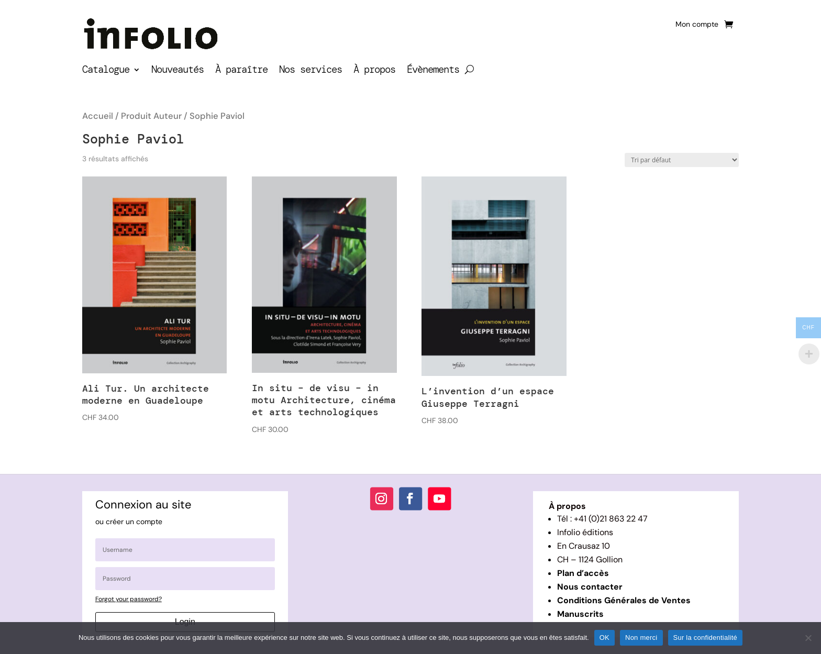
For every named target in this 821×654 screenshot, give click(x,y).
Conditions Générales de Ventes (624, 600)
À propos (374, 71)
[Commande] (682, 160)
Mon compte (696, 24)
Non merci (641, 637)
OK (604, 637)
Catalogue (105, 71)
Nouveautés (177, 71)
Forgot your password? (128, 599)
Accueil (97, 115)
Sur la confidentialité (705, 637)
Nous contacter (590, 586)
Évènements (433, 71)
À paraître (241, 71)
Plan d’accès (583, 573)
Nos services (310, 71)
